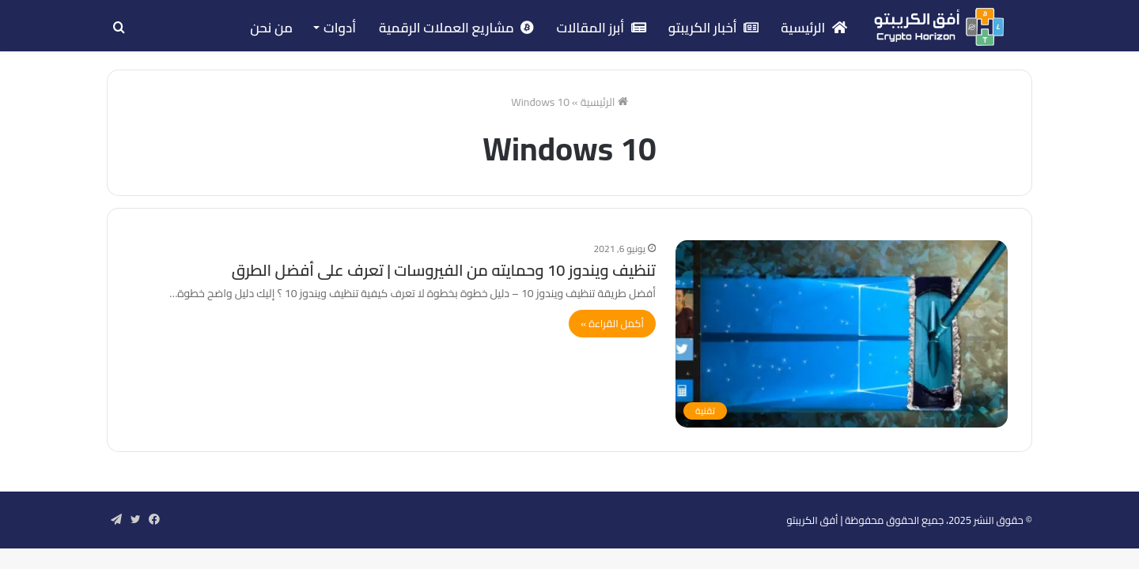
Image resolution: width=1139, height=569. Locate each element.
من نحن (271, 27)
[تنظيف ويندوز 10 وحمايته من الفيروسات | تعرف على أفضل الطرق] (841, 334)
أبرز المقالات (600, 27)
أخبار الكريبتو (713, 27)
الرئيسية (814, 27)
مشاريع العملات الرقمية (456, 27)
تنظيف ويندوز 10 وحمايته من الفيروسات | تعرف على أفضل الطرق (444, 269)
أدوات (340, 27)
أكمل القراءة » (612, 323)
